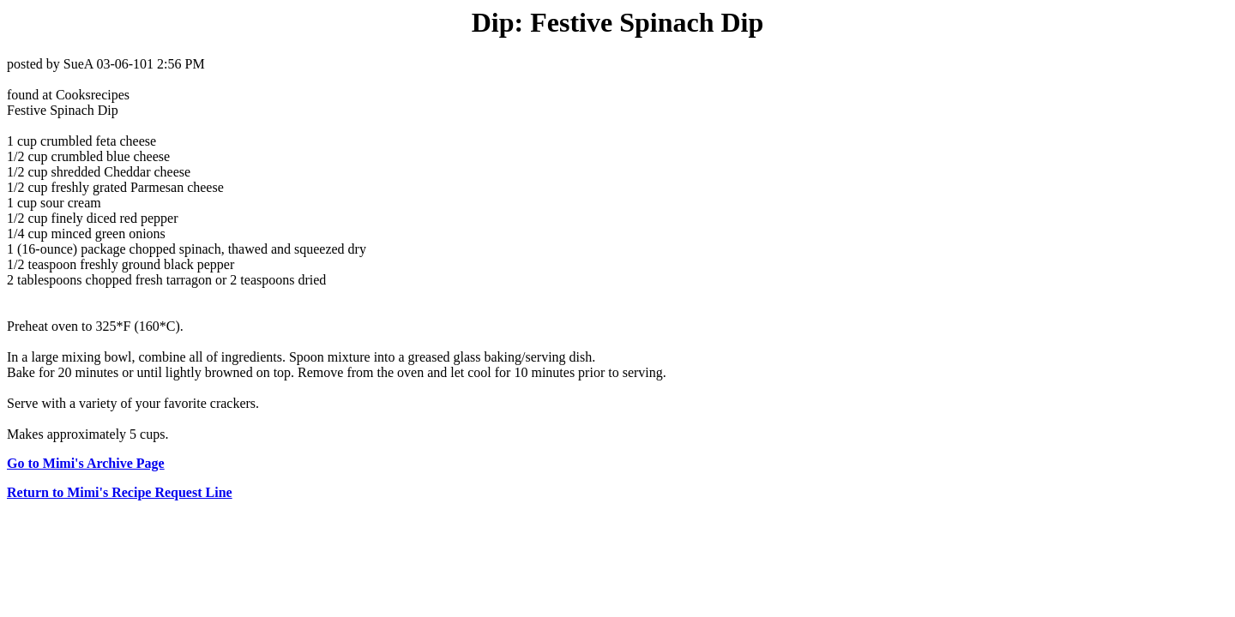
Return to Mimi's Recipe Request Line (119, 492)
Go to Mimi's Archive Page (86, 463)
